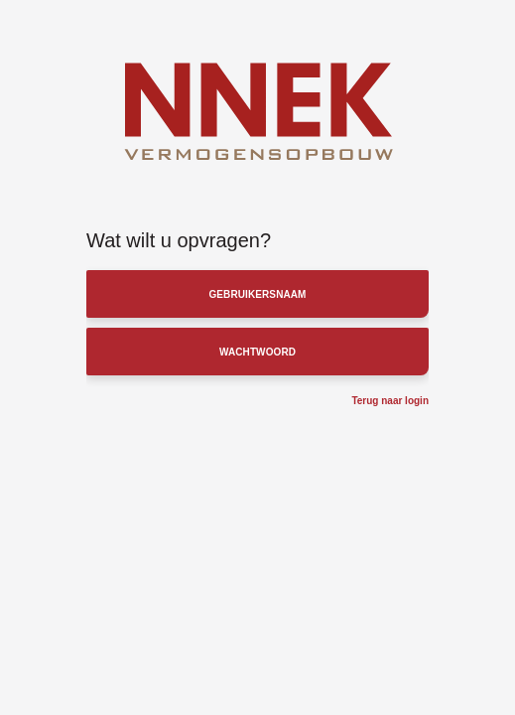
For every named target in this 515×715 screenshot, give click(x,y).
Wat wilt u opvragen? (178, 240)
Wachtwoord (257, 352)
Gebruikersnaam (257, 294)
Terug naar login (390, 400)
